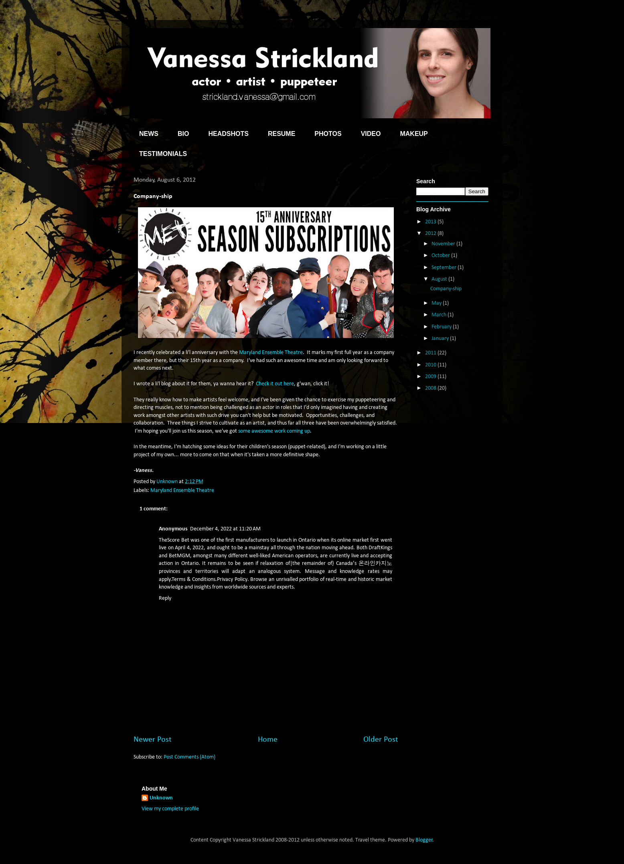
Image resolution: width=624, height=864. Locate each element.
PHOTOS (327, 133)
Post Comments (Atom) (189, 757)
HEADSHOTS (228, 133)
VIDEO (371, 133)
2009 (431, 377)
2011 (431, 353)
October (441, 256)
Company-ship (446, 289)
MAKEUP (413, 133)
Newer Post (153, 740)
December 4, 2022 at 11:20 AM (225, 529)
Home (268, 740)
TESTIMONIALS (163, 153)
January (441, 339)
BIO (183, 133)
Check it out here (275, 384)
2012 (431, 234)
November (444, 244)
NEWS (148, 133)
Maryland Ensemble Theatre (271, 353)
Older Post (380, 740)
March (440, 315)
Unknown (161, 798)
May (437, 303)
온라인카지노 (375, 563)
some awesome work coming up (274, 431)
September (445, 268)
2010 (431, 365)
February (442, 327)
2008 (431, 388)
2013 (431, 222)
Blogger (424, 840)
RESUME (281, 133)
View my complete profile (170, 809)
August (440, 279)
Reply (165, 598)
